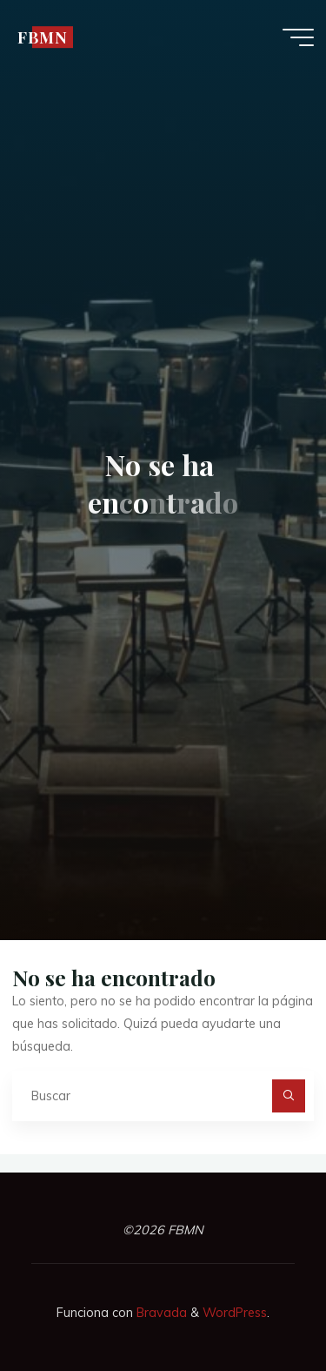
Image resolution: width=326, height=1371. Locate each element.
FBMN (42, 37)
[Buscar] (288, 1095)
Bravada (160, 1313)
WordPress (235, 1313)
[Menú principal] (298, 37)
